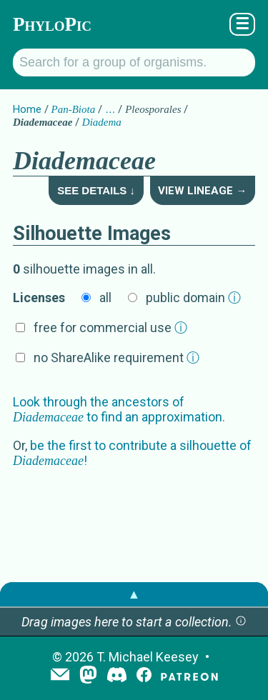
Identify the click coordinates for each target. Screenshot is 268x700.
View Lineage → (202, 190)
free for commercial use (110, 327)
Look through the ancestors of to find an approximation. (119, 409)
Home (27, 109)
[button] (241, 621)
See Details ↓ (96, 190)
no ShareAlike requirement (116, 357)
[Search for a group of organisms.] (134, 62)
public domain (193, 297)
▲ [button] (134, 593)
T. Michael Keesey (147, 656)
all (105, 297)
